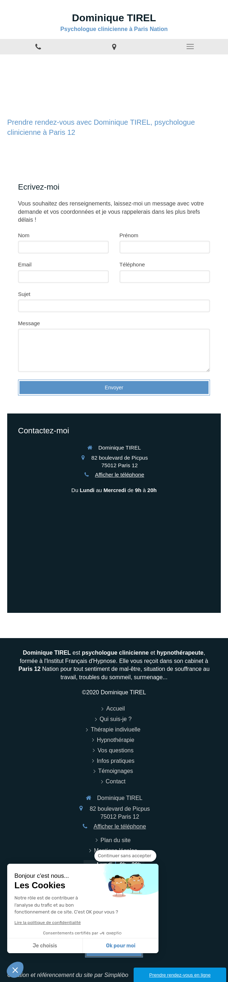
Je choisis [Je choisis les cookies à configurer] (45, 946)
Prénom (129, 235)
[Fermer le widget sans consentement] (125, 856)
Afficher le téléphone (119, 475)
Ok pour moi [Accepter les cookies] (120, 946)
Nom (24, 235)
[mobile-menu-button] (190, 46)
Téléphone (132, 264)
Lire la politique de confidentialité (47, 922)
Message (29, 323)
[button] (15, 969)
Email (25, 264)
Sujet (24, 294)
